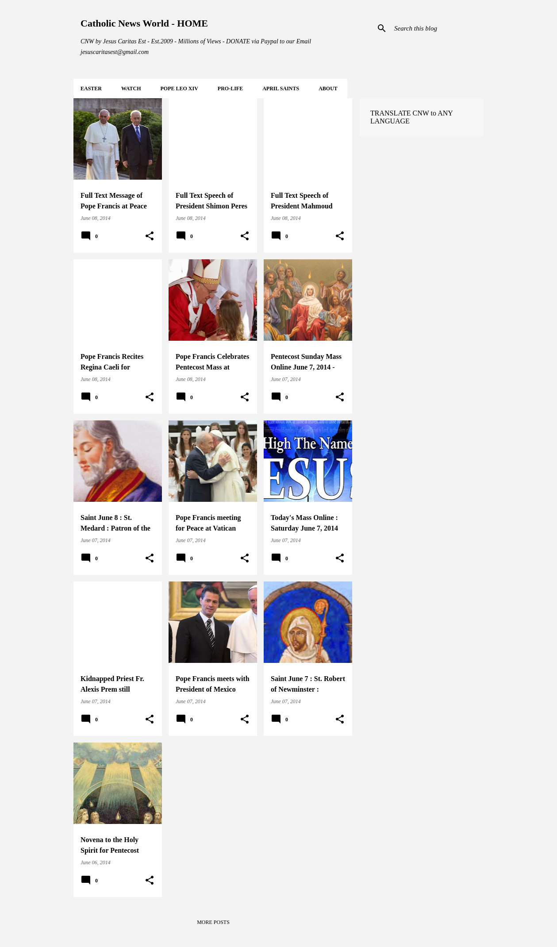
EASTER (91, 88)
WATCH (131, 88)
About (328, 88)
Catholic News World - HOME (144, 23)
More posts (213, 922)
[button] (149, 236)
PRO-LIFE (230, 88)
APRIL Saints (280, 88)
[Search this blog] (437, 28)
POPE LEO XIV (179, 88)
